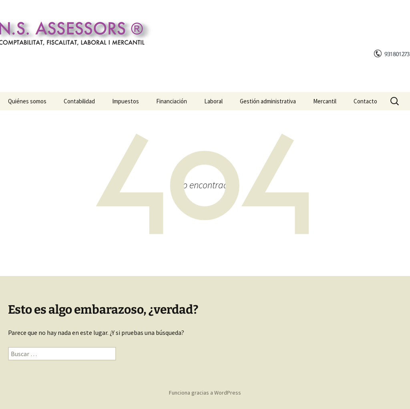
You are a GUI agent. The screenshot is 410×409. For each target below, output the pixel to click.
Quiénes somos (27, 101)
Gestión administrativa (268, 101)
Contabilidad (79, 101)
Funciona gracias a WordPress (205, 392)
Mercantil (324, 101)
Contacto (365, 101)
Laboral (213, 101)
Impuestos (125, 101)
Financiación (171, 101)
